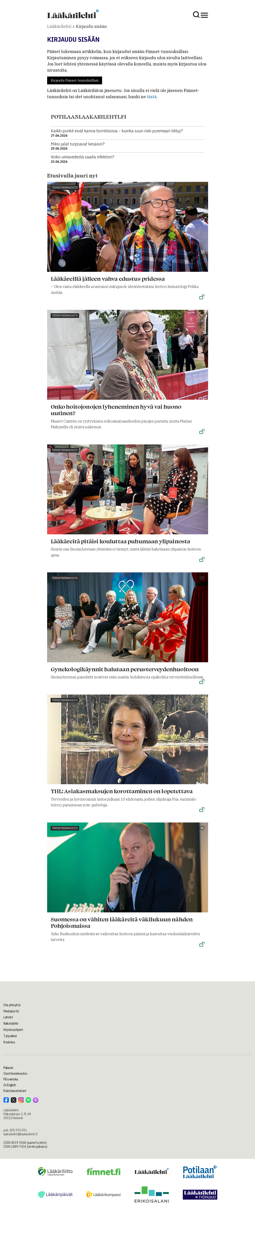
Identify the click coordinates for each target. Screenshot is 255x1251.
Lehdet (8, 1017)
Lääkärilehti (59, 26)
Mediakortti (11, 1011)
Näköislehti (10, 1023)
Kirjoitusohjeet (13, 1030)
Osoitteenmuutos (15, 1073)
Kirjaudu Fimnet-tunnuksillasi (74, 80)
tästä (152, 96)
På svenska (10, 1079)
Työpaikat (10, 1036)
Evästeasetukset (14, 1091)
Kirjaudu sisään (91, 26)
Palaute (8, 1068)
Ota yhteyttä (11, 1005)
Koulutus (9, 1042)
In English (9, 1085)
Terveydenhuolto (65, 187)
